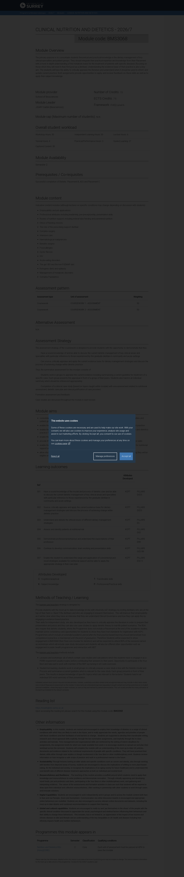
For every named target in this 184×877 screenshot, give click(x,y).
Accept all (126, 456)
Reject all (55, 456)
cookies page (62, 443)
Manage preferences (105, 456)
